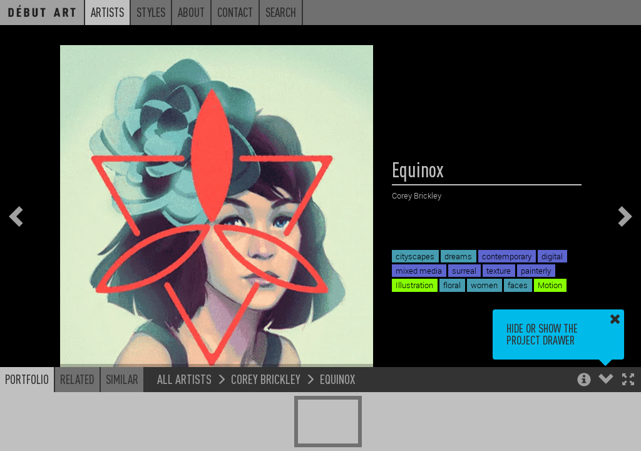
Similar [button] (122, 379)
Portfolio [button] (27, 379)
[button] (628, 380)
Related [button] (77, 379)
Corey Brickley (265, 378)
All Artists (184, 378)
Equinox (337, 378)
